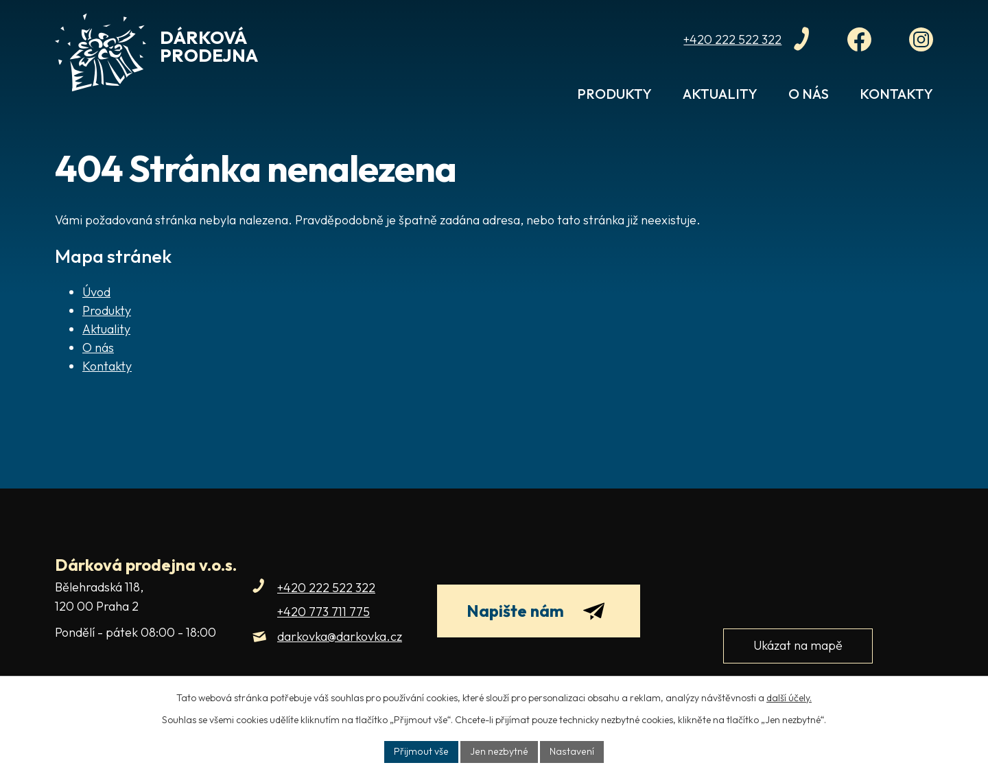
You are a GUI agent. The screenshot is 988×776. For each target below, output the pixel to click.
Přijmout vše (423, 751)
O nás (808, 93)
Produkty (614, 93)
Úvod (538, 101)
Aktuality (720, 93)
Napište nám (536, 611)
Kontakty (896, 93)
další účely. (789, 698)
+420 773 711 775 (323, 612)
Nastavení (569, 751)
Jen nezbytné (499, 751)
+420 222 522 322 (326, 588)
